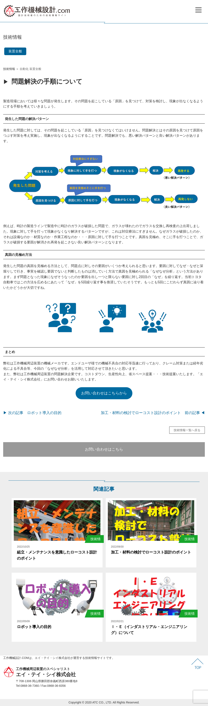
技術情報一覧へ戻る (187, 430)
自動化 (24, 69)
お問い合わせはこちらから (104, 393)
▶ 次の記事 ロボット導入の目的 (32, 413)
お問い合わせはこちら (104, 449)
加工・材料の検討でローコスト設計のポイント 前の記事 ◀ (153, 413)
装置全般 (15, 51)
